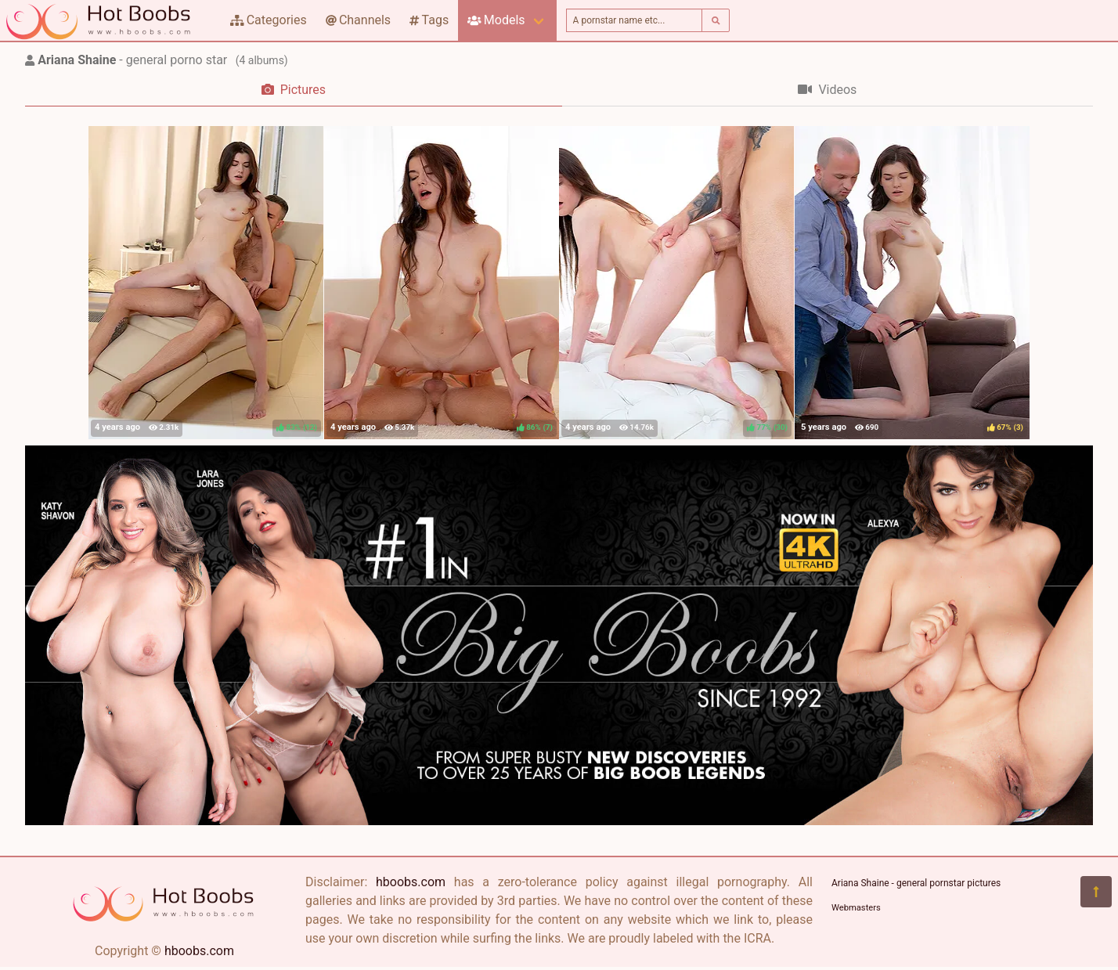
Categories (268, 20)
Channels (358, 20)
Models (496, 20)
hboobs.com (199, 950)
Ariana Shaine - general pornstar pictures (916, 883)
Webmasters (856, 908)
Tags (429, 20)
